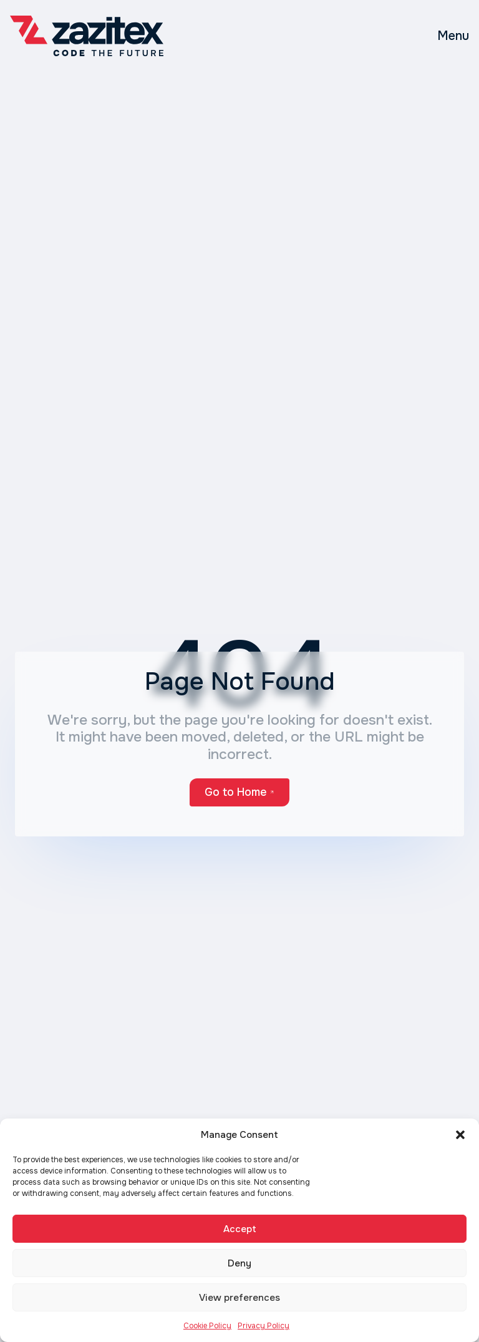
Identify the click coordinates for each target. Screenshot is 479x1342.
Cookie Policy (207, 1326)
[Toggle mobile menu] (453, 36)
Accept (239, 1229)
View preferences (239, 1297)
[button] (460, 1135)
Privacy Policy (263, 1326)
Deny (239, 1263)
